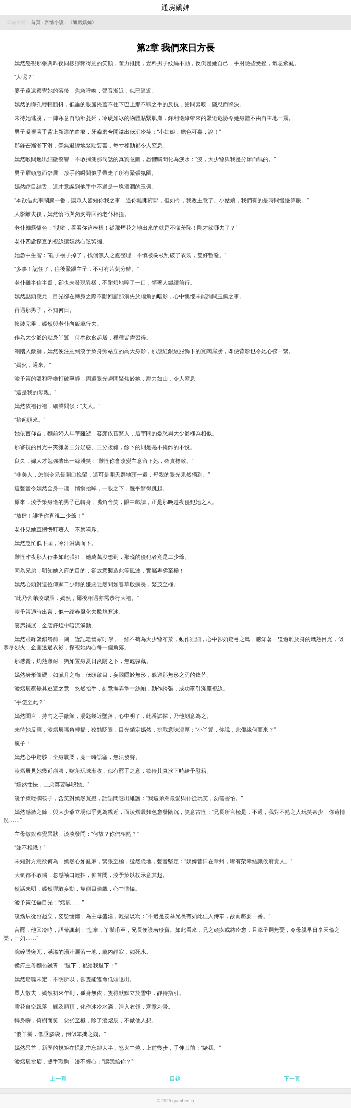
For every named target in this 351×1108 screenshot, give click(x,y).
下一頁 (292, 1079)
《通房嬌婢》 (82, 22)
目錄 (175, 1079)
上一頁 (58, 1079)
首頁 (35, 22)
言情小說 (54, 22)
